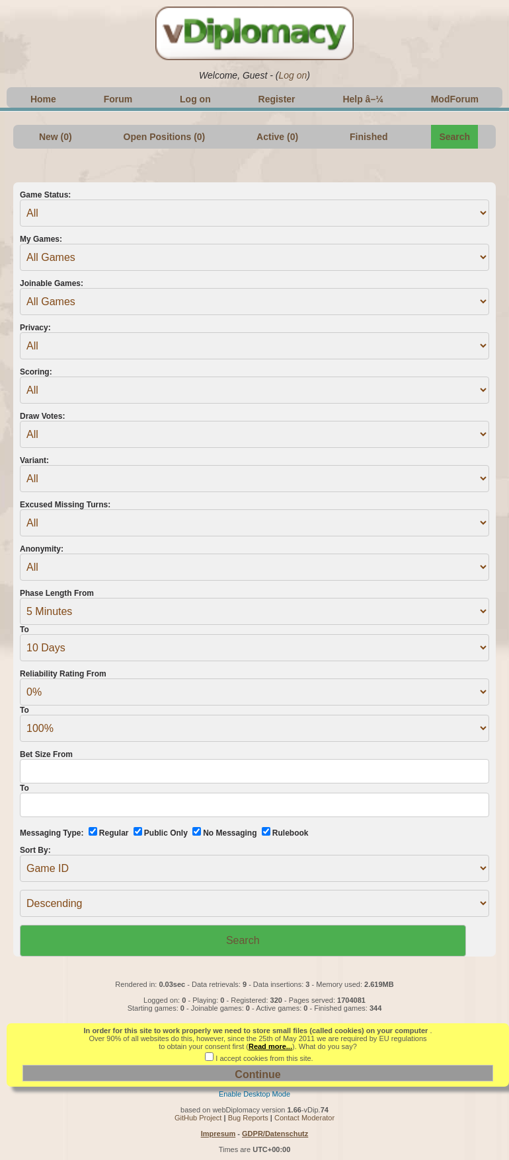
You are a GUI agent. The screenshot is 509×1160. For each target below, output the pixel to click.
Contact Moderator (304, 1118)
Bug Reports (248, 1118)
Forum (118, 99)
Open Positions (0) (165, 136)
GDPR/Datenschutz (275, 1134)
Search (454, 136)
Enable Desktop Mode (254, 1094)
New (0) (55, 136)
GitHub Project (198, 1118)
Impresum (218, 1134)
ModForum (455, 99)
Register (276, 99)
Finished (369, 136)
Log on (292, 75)
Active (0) (277, 136)
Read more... (270, 1046)
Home (43, 99)
